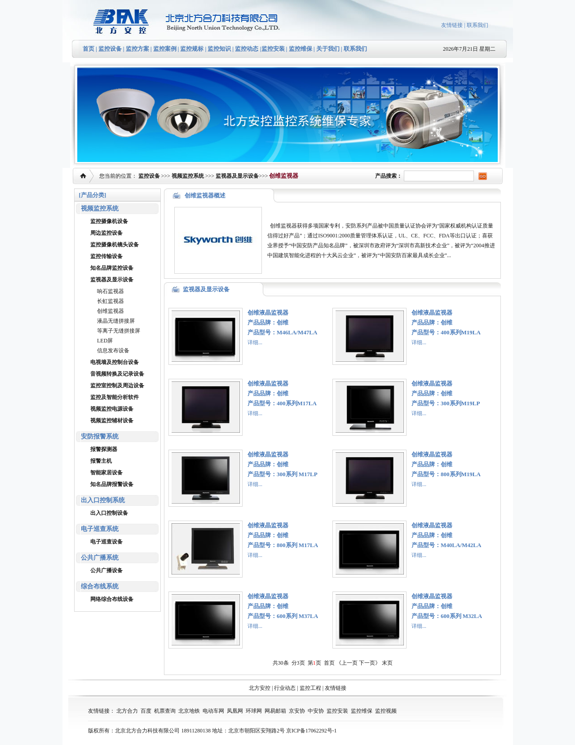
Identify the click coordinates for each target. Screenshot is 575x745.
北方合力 (127, 711)
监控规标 (191, 48)
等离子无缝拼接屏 (118, 331)
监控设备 (110, 48)
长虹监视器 (110, 301)
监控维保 (300, 48)
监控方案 (137, 48)
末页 (387, 663)
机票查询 (165, 711)
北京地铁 (189, 711)
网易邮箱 (275, 711)
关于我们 (327, 48)
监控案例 (165, 48)
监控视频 (386, 711)
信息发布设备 (113, 350)
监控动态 (246, 48)
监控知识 (219, 48)
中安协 (316, 711)
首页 (88, 48)
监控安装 (273, 48)
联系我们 (477, 25)
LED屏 (105, 340)
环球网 (254, 711)
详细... (255, 342)
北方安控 (259, 688)
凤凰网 (235, 711)
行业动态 (285, 688)
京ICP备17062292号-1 (311, 730)
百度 (146, 711)
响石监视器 (110, 291)
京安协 (297, 711)
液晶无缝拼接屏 (116, 321)
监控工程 (310, 688)
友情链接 (452, 25)
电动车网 (213, 711)
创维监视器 (110, 311)
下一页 (367, 663)
